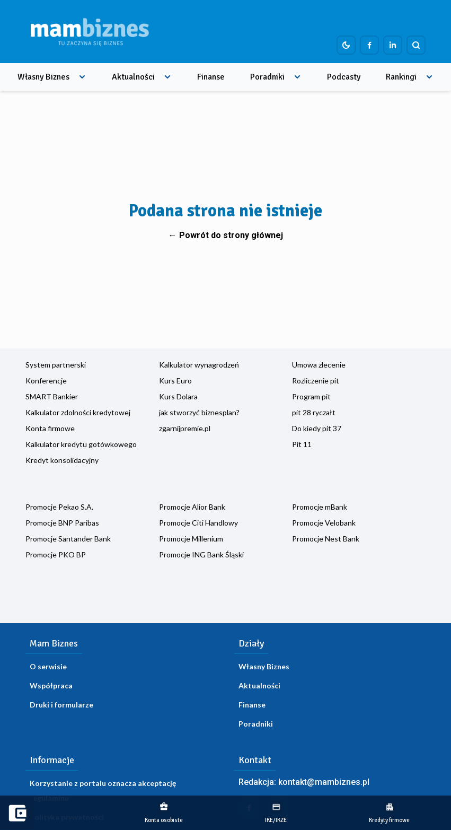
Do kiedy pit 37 (316, 428)
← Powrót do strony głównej (226, 235)
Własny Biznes (43, 77)
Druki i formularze (61, 704)
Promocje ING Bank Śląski (201, 554)
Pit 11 (302, 444)
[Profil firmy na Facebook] (369, 45)
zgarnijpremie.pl (184, 428)
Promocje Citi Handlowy (198, 522)
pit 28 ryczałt (313, 412)
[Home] (89, 31)
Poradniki (267, 77)
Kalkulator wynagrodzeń (199, 364)
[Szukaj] (416, 45)
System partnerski (55, 364)
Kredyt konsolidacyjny (62, 460)
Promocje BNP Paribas (62, 522)
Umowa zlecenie (319, 364)
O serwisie (48, 666)
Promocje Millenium (191, 538)
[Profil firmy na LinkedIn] (392, 45)
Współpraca (51, 685)
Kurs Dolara (178, 396)
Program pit (311, 396)
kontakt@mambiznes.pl (323, 782)
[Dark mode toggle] (346, 45)
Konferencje (46, 380)
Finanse (211, 77)
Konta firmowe (50, 428)
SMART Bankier (51, 396)
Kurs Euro (175, 380)
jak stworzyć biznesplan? (199, 412)
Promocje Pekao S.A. (59, 506)
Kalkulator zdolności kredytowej (77, 412)
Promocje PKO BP (55, 554)
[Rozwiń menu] (82, 77)
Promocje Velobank (324, 522)
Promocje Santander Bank (68, 538)
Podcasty (343, 77)
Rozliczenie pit (315, 380)
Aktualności (133, 77)
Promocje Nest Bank (325, 538)
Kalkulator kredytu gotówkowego (81, 444)
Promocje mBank (319, 506)
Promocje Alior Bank (192, 506)
